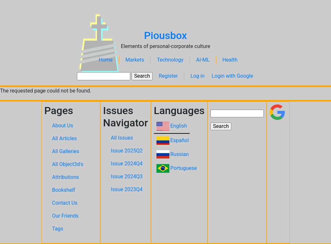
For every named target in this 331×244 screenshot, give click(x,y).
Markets (134, 60)
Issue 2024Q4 (127, 164)
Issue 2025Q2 (127, 151)
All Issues (122, 138)
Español (179, 140)
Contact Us (65, 203)
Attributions (65, 177)
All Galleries (65, 151)
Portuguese (183, 168)
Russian (179, 154)
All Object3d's (67, 164)
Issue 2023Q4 (127, 189)
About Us (62, 125)
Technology (170, 60)
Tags (57, 229)
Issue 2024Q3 (127, 176)
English (178, 126)
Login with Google (232, 76)
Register (168, 76)
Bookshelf (63, 190)
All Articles (64, 138)
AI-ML (203, 60)
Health (230, 60)
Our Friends (65, 216)
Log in (197, 76)
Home (106, 60)
